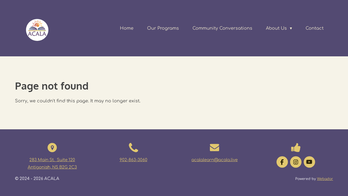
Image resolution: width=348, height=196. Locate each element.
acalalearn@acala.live (214, 160)
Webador (325, 179)
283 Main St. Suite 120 (52, 160)
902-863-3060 (133, 160)
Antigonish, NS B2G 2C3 (52, 167)
